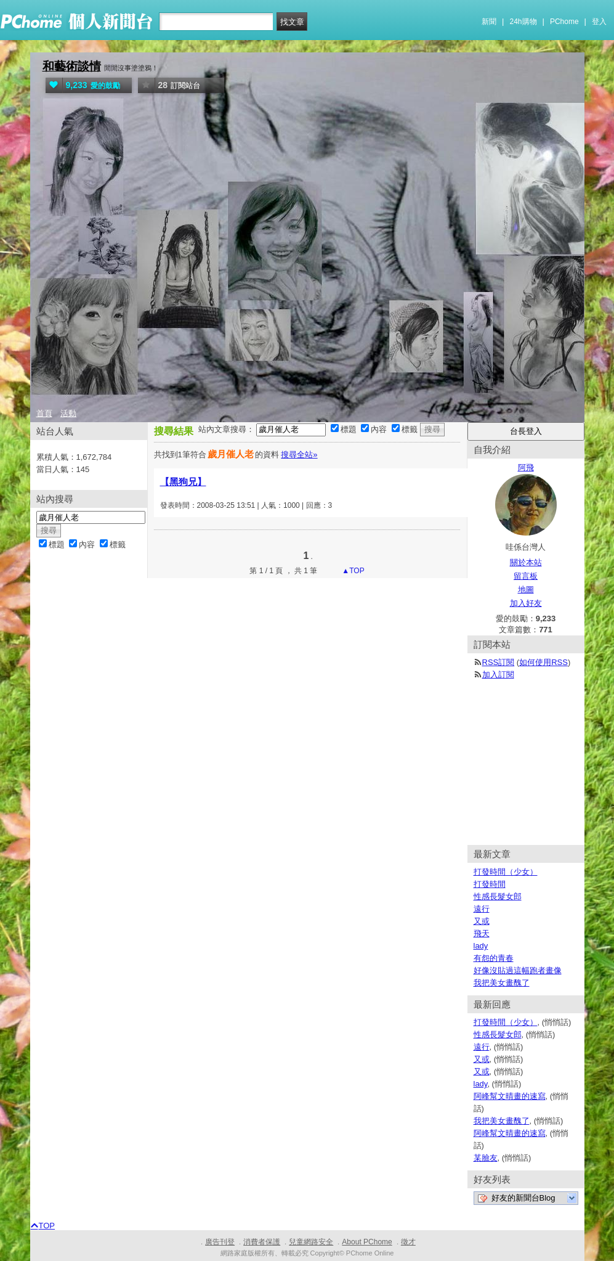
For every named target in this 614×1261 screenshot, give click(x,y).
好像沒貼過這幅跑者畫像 (518, 970)
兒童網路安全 (311, 1242)
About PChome (367, 1242)
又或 (482, 921)
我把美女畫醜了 (502, 982)
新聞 (489, 21)
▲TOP (352, 570)
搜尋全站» (299, 454)
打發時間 (490, 884)
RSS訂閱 (498, 662)
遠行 (482, 908)
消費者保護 (261, 1242)
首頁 (44, 413)
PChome (564, 21)
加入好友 (526, 603)
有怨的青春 (494, 958)
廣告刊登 (220, 1242)
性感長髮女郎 (498, 896)
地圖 (526, 589)
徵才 (408, 1242)
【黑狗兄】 (183, 481)
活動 (68, 413)
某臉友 (486, 1157)
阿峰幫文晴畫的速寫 (510, 1096)
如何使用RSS (543, 662)
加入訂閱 (498, 674)
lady (481, 945)
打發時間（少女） (506, 871)
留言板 (526, 576)
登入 (599, 21)
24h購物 (523, 21)
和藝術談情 (71, 66)
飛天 (482, 933)
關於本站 (526, 562)
